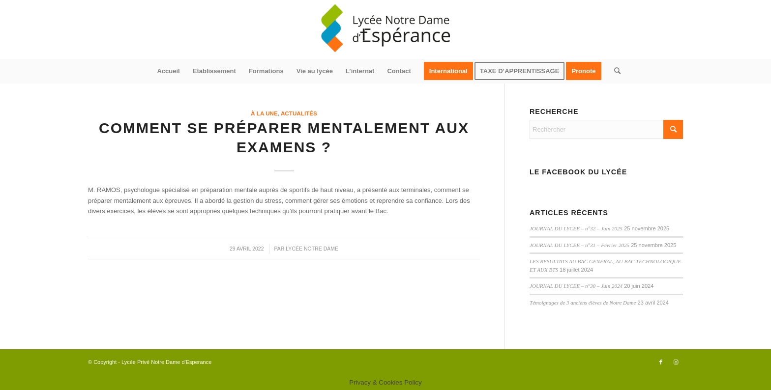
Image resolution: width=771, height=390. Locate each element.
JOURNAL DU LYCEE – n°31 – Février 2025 (579, 245)
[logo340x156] (385, 29)
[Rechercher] (614, 71)
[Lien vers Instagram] (675, 362)
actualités (299, 113)
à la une (264, 113)
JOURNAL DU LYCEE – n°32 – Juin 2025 (576, 228)
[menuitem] (168, 71)
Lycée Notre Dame (312, 248)
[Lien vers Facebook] (660, 362)
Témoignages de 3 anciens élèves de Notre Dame (583, 303)
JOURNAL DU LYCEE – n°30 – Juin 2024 (576, 286)
